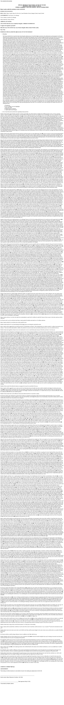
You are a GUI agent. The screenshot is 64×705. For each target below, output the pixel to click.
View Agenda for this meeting (6, 1)
